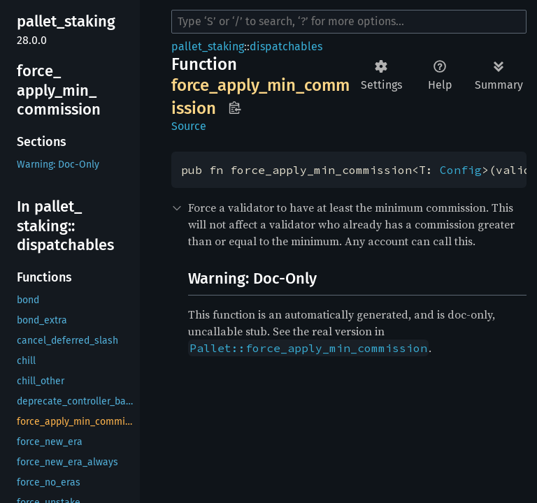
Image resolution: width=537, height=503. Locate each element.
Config (461, 170)
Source (188, 126)
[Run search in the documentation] (349, 22)
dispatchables (286, 46)
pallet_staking (207, 46)
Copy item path (234, 107)
